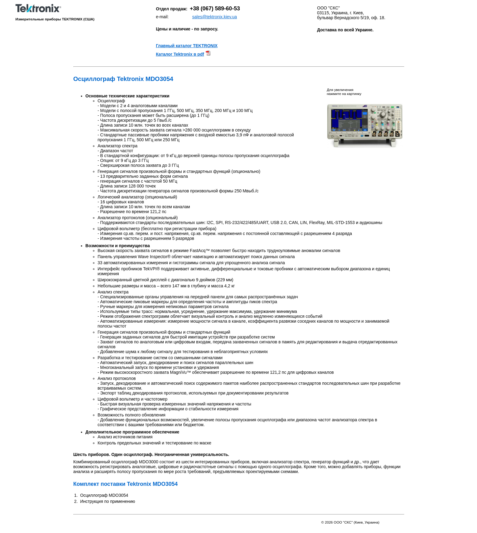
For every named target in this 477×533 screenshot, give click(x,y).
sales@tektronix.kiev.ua (214, 16)
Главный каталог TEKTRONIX (187, 45)
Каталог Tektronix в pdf (180, 54)
